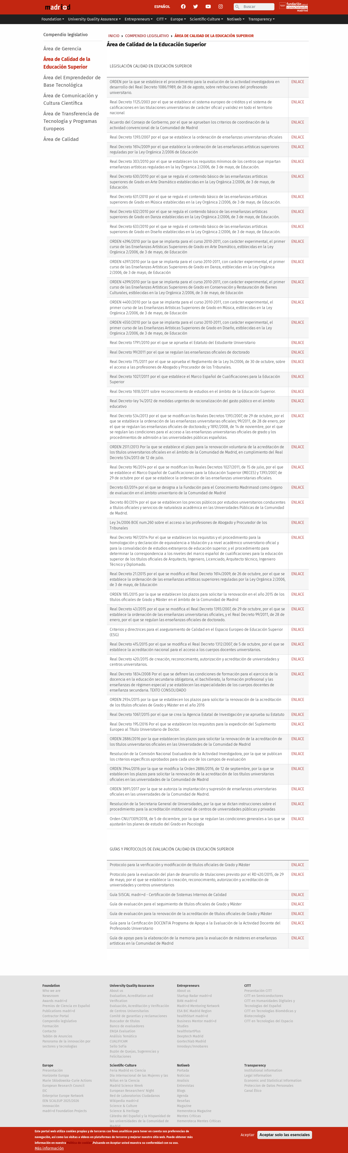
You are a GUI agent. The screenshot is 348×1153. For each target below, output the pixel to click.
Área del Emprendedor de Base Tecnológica (72, 81)
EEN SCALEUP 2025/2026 (60, 1101)
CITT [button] (160, 19)
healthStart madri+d (192, 1016)
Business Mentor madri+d (196, 1021)
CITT (247, 986)
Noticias (183, 1076)
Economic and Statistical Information (272, 1081)
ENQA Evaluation (122, 1031)
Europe (47, 1065)
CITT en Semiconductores (263, 996)
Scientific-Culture (123, 1065)
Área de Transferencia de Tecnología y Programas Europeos (71, 121)
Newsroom (50, 996)
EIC (44, 1091)
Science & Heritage (124, 1111)
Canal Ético (252, 1091)
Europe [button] (177, 19)
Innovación (50, 1106)
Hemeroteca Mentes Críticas (199, 1121)
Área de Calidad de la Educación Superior (66, 63)
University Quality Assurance (132, 986)
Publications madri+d (58, 1011)
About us (116, 991)
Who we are (51, 991)
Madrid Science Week (126, 1086)
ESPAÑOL (162, 6)
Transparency (255, 1065)
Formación (50, 1026)
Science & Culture (123, 1106)
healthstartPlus (189, 1031)
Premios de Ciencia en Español (66, 1006)
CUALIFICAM (119, 1041)
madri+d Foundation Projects (64, 1111)
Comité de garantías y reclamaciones (138, 1016)
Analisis (183, 1081)
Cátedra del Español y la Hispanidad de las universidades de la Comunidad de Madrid (140, 1121)
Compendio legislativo (65, 34)
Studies (183, 1026)
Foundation (51, 986)
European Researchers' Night (132, 1091)
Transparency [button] (260, 19)
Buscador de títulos (125, 1021)
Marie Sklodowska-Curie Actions (67, 1081)
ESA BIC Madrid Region (194, 1011)
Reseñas (183, 1101)
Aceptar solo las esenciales (284, 1135)
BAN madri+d (187, 1001)
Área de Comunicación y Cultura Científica (70, 99)
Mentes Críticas (189, 1116)
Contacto (49, 1031)
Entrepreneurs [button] (137, 19)
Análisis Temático (123, 1036)
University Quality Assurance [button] (93, 19)
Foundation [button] (51, 19)
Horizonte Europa (55, 1076)
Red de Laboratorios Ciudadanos (135, 1096)
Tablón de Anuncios (57, 1036)
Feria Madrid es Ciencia (128, 1070)
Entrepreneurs (188, 986)
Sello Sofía (118, 1046)
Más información (49, 1148)
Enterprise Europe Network (62, 1096)
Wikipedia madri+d (124, 1101)
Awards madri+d (54, 1001)
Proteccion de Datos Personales (268, 1086)
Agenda (182, 1096)
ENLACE (297, 81)
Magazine (184, 1106)
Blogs (181, 1091)
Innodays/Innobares (192, 1046)
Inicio (113, 35)
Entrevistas (185, 1086)
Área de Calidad (61, 139)
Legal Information (258, 1076)
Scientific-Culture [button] (205, 19)
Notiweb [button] (234, 19)
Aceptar (247, 1135)
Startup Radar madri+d (194, 996)
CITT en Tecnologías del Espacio (268, 1021)
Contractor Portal (55, 1016)
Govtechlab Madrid (191, 1041)
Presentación (52, 1070)
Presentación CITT (258, 991)
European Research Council (63, 1086)
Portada (183, 1070)
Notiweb (183, 1065)
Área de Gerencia (62, 49)
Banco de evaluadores (127, 1026)
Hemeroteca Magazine (194, 1111)
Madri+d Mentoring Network (198, 1006)
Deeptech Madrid (190, 1036)
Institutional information (263, 1070)
